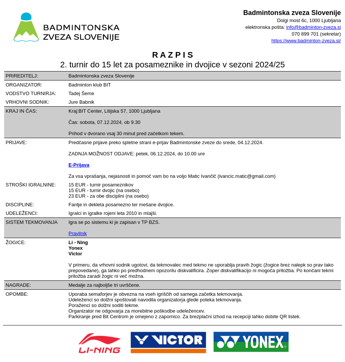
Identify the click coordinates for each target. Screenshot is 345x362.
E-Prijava (78, 165)
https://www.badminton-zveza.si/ (306, 40)
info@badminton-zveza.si (313, 27)
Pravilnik (77, 233)
